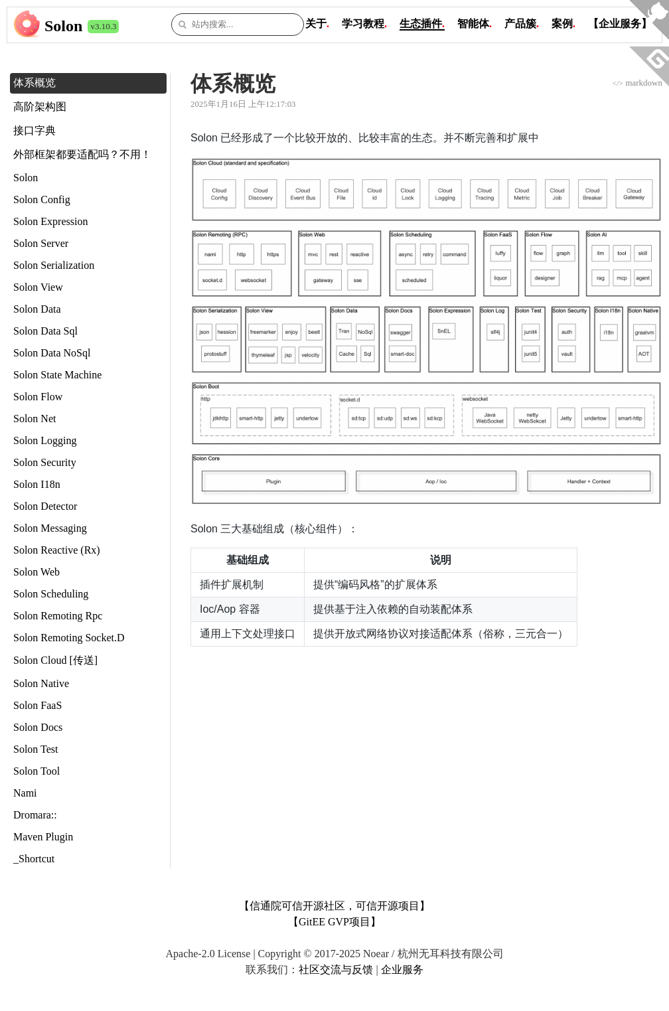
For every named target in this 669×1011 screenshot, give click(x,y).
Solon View (38, 287)
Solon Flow (37, 396)
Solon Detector (45, 506)
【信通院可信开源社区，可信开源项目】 (334, 905)
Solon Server (40, 243)
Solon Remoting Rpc (57, 615)
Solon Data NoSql (51, 352)
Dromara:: (35, 814)
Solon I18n (36, 484)
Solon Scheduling (50, 593)
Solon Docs (37, 727)
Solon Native (41, 683)
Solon (63, 26)
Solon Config (41, 199)
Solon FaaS (37, 705)
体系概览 (34, 82)
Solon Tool (36, 771)
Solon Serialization (53, 265)
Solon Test (35, 749)
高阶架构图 (39, 106)
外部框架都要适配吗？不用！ (82, 154)
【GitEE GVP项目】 (334, 921)
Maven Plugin (43, 836)
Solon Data (37, 309)
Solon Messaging (50, 528)
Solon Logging (45, 440)
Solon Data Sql (45, 331)
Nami (25, 793)
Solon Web (36, 572)
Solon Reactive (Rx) (56, 550)
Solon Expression (50, 221)
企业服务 (402, 969)
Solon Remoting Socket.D (69, 637)
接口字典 (34, 130)
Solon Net (34, 418)
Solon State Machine (57, 374)
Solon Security (44, 462)
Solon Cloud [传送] (55, 660)
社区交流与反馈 (336, 969)
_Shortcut (33, 858)
